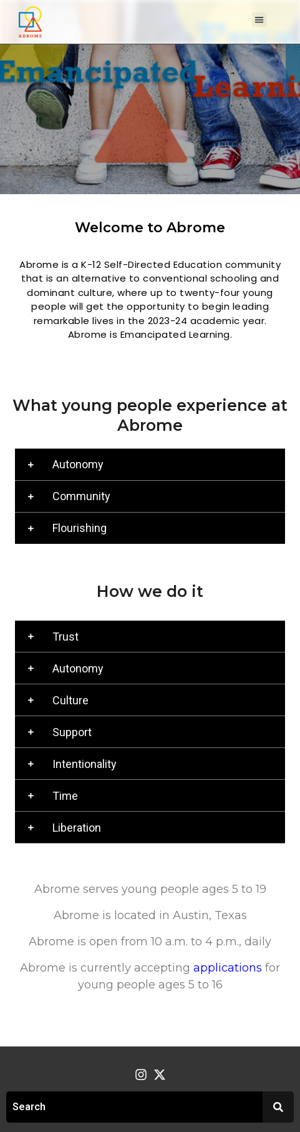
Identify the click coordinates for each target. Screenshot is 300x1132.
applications (227, 968)
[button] (259, 19)
